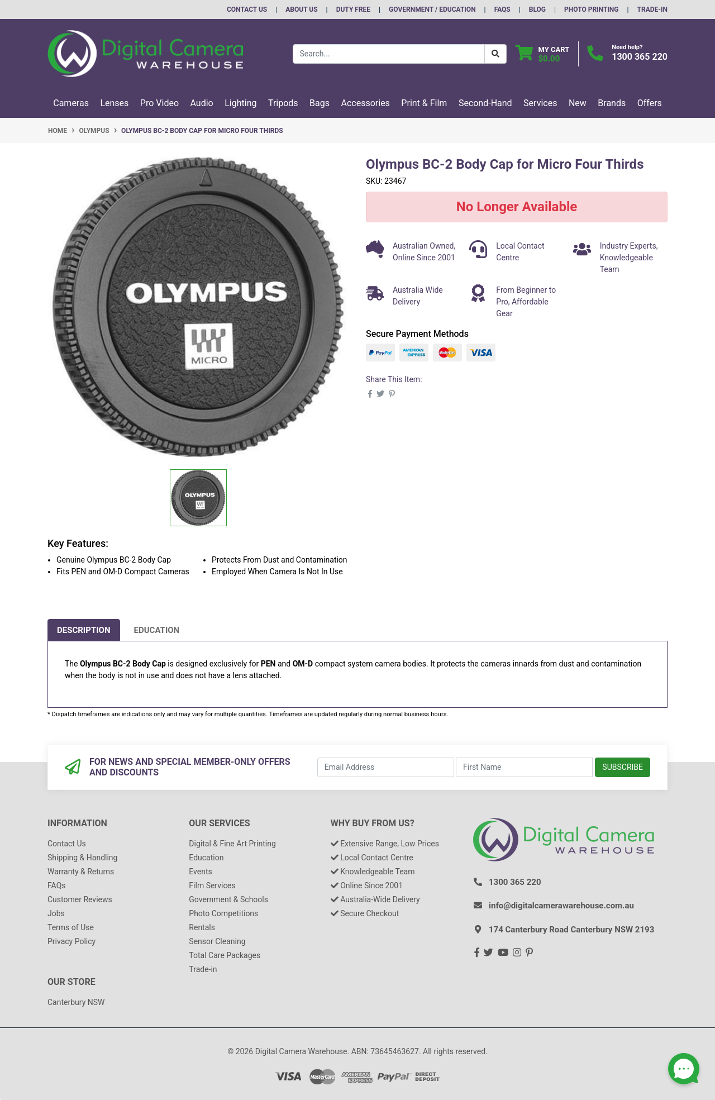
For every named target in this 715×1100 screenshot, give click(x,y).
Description (84, 630)
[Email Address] (385, 767)
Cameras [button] (71, 103)
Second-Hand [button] (485, 103)
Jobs (56, 913)
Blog (537, 9)
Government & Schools (228, 899)
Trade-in (203, 969)
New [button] (578, 103)
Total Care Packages (224, 955)
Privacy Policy (71, 941)
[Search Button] (495, 54)
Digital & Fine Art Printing (232, 843)
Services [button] (540, 103)
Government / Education (432, 9)
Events (200, 871)
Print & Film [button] (424, 103)
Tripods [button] (283, 103)
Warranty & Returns (80, 871)
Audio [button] (201, 103)
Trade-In (652, 9)
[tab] (83, 630)
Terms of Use (70, 927)
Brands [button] (612, 103)
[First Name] (524, 767)
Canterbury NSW (75, 1002)
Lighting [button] (240, 103)
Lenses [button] (114, 103)
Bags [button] (319, 103)
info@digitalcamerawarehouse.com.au (561, 906)
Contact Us (247, 9)
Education (157, 630)
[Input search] (389, 54)
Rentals (202, 927)
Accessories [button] (365, 103)
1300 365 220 (640, 56)
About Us (301, 9)
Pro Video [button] (159, 103)
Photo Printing (591, 9)
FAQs (502, 9)
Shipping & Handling (82, 857)
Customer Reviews (79, 899)
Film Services (212, 885)
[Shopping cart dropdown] (542, 54)
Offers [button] (649, 103)
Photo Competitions (223, 913)
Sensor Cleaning (217, 941)
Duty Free (353, 9)
